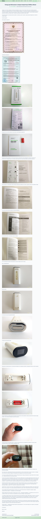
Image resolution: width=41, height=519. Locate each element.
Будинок (14, 0)
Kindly (3, 0)
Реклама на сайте (4, 517)
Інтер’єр (22, 0)
